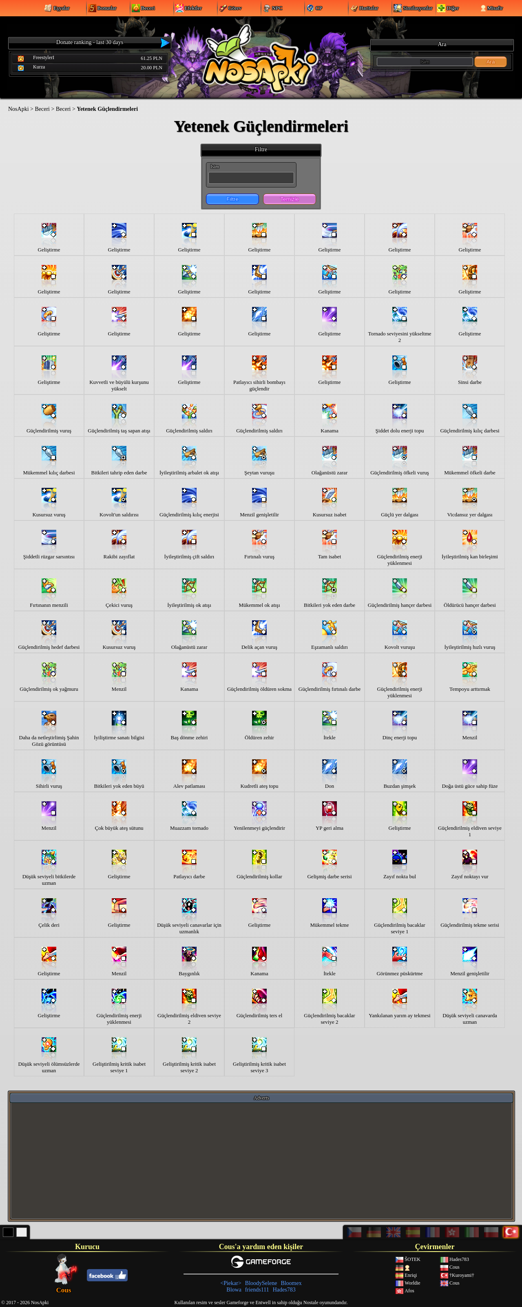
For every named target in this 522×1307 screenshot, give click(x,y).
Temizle (289, 199)
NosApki (18, 109)
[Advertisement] (261, 1160)
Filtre (232, 199)
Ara (491, 62)
